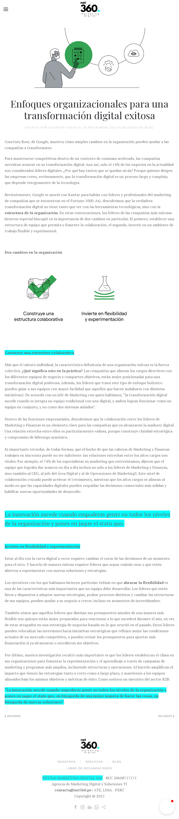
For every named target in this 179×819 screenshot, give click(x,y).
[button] (166, 806)
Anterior (13, 716)
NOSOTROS (67, 762)
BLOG (117, 762)
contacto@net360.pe (72, 790)
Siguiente (166, 716)
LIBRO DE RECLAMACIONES (89, 768)
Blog (149, 127)
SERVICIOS (94, 762)
